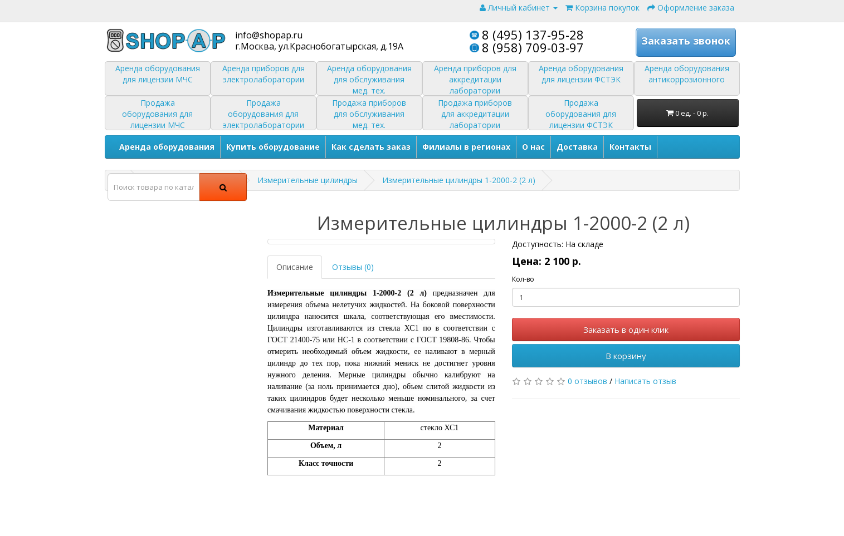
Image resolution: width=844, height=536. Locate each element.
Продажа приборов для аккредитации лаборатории (475, 113)
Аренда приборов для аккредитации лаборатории (475, 79)
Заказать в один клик (626, 329)
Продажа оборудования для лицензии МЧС (157, 113)
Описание (294, 267)
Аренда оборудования (166, 146)
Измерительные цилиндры (307, 180)
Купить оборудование (273, 146)
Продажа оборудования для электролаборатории (263, 113)
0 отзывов (587, 381)
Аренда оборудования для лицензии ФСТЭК (581, 74)
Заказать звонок (685, 41)
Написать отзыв (645, 381)
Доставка (577, 146)
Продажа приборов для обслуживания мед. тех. (369, 113)
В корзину (626, 355)
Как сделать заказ (371, 146)
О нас (533, 146)
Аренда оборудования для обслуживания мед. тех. (369, 79)
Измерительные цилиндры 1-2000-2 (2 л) (458, 180)
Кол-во (523, 279)
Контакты (630, 146)
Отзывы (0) (353, 267)
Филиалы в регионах (466, 146)
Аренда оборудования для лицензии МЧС (157, 74)
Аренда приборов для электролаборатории (263, 74)
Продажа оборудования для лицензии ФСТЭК (580, 113)
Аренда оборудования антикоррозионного (687, 74)
